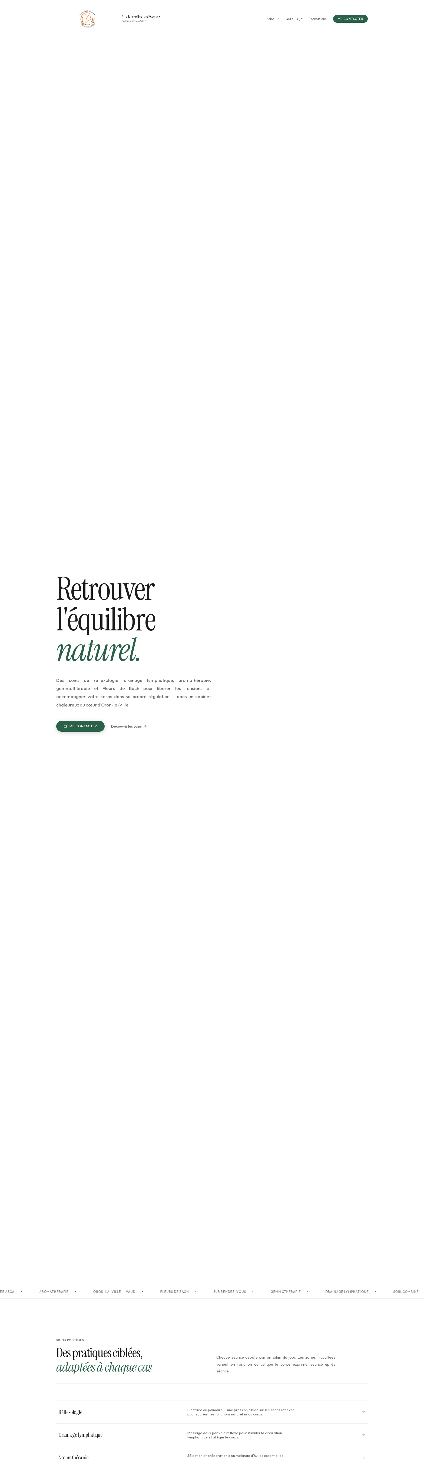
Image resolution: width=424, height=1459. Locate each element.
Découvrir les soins (129, 726)
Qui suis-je (294, 19)
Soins (273, 19)
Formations (318, 19)
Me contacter (80, 726)
